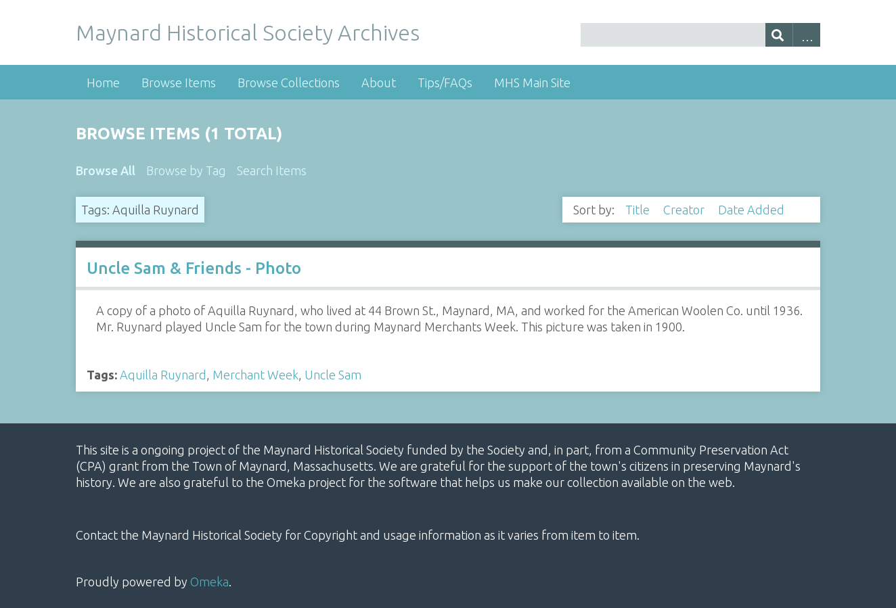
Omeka (209, 581)
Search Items (272, 170)
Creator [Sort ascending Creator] (685, 209)
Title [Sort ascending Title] (638, 209)
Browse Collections (289, 82)
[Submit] (779, 35)
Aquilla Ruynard (163, 374)
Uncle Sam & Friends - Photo (194, 268)
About (378, 82)
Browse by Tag (186, 170)
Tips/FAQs (445, 82)
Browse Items (178, 82)
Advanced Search (806, 35)
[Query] (700, 35)
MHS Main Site (532, 82)
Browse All (105, 170)
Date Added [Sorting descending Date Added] (752, 209)
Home (103, 82)
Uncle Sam (333, 374)
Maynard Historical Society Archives (248, 32)
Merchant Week (255, 374)
